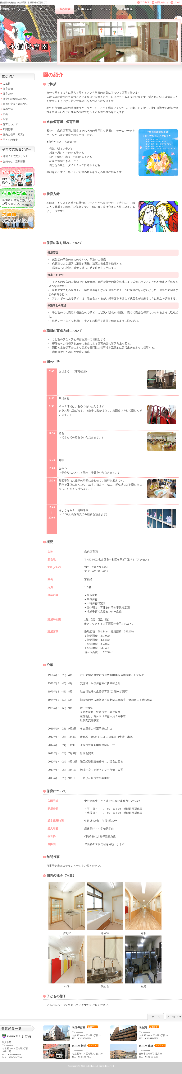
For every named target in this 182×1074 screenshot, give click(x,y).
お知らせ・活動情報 (14, 161)
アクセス (142, 559)
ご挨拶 (6, 83)
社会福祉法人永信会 (17, 9)
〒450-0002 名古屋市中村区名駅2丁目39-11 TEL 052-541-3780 (142, 1032)
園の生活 (8, 109)
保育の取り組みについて (16, 98)
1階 (86, 619)
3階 (100, 619)
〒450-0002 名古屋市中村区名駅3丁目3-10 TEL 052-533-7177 (75, 1051)
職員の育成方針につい (15, 103)
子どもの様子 (10, 139)
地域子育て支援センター (16, 156)
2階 (93, 619)
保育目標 (8, 88)
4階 (107, 619)
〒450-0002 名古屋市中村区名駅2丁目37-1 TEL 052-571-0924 (75, 1032)
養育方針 (8, 93)
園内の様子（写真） (14, 134)
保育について (10, 124)
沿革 (5, 119)
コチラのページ (72, 865)
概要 (5, 114)
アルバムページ (56, 1004)
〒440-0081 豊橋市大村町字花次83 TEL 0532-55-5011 (142, 1051)
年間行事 (8, 129)
